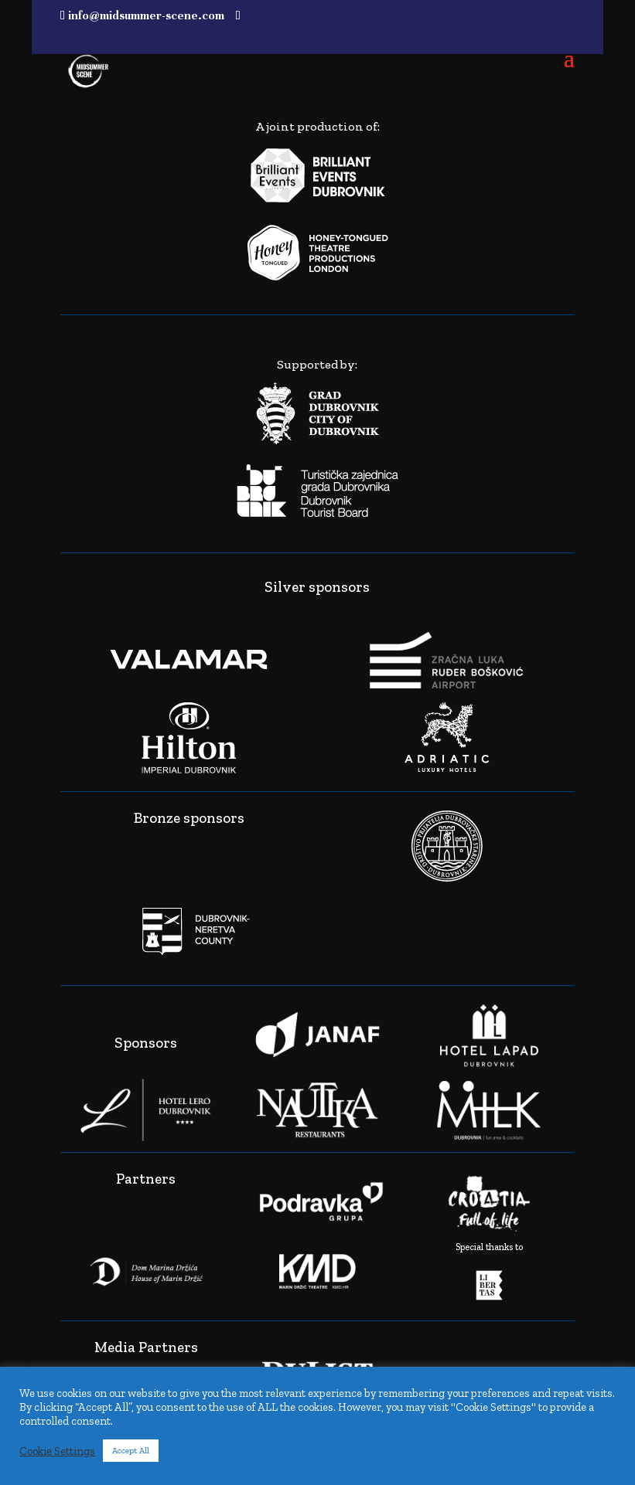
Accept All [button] (130, 1451)
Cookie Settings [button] (57, 1451)
